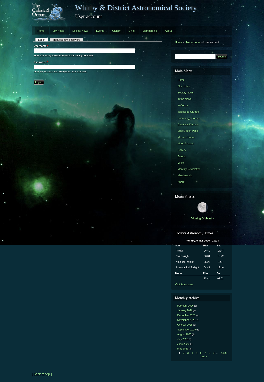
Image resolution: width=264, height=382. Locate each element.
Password (41, 62)
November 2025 (186, 320)
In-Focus (183, 105)
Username (41, 45)
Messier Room (186, 137)
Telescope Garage (188, 111)
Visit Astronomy (184, 284)
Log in (43, 39)
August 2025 (184, 334)
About (168, 30)
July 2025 (182, 339)
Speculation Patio (188, 130)
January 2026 (184, 310)
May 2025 (182, 348)
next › (224, 353)
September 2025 (186, 329)
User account (192, 42)
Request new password (66, 39)
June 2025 (183, 344)
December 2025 (186, 315)
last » (204, 356)
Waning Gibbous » (202, 218)
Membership (150, 30)
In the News (185, 98)
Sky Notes (58, 30)
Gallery (116, 30)
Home (40, 30)
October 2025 (184, 324)
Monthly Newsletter (189, 169)
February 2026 (185, 305)
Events (100, 30)
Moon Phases (186, 143)
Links (132, 30)
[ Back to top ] (42, 374)
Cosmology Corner (189, 118)
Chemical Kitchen (188, 124)
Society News (80, 30)
